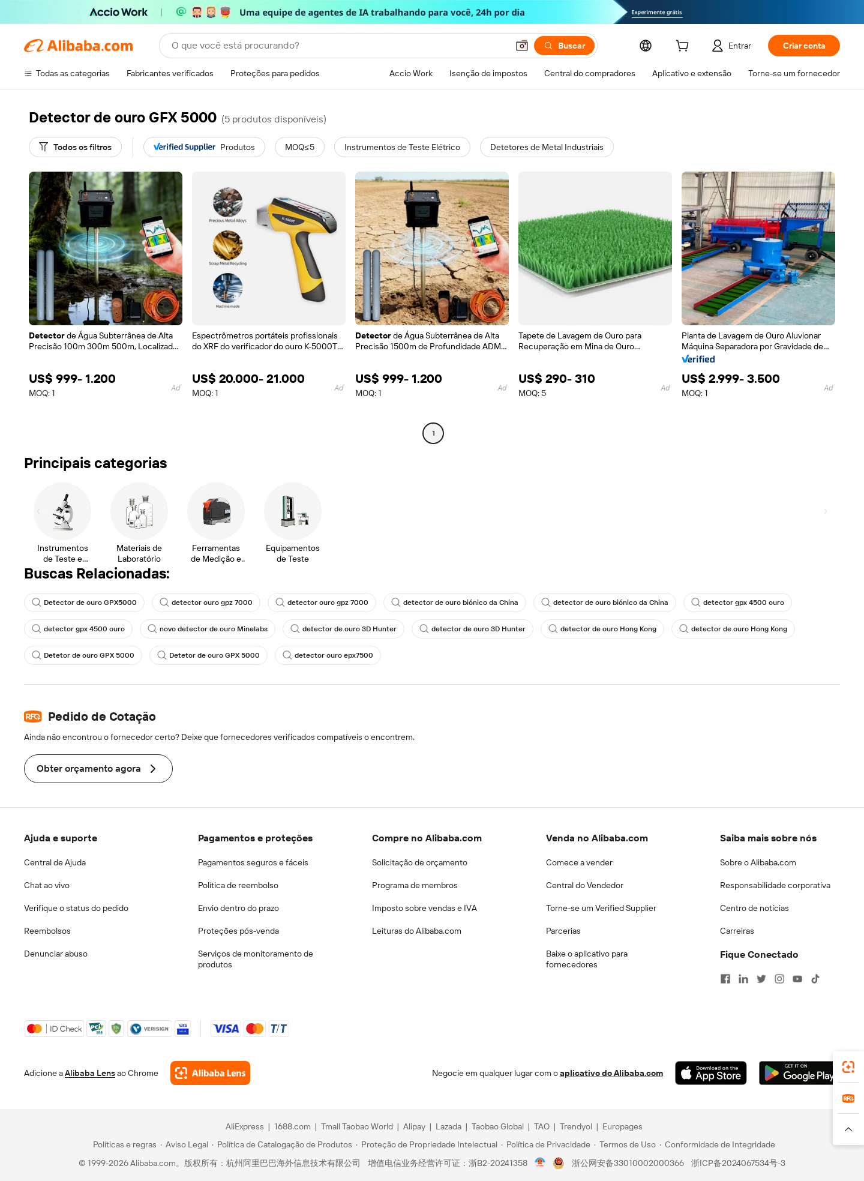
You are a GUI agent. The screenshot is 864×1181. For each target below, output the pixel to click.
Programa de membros (415, 885)
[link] (848, 1067)
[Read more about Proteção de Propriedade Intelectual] (426, 1144)
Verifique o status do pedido (76, 908)
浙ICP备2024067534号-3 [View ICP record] (738, 1163)
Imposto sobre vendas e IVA (424, 908)
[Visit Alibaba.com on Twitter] (761, 978)
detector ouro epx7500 (328, 655)
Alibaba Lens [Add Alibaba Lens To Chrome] (90, 1073)
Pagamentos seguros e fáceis (253, 862)
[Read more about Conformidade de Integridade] (717, 1144)
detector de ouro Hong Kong (602, 629)
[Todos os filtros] (75, 147)
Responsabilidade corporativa (775, 885)
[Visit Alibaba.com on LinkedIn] (743, 978)
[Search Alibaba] (338, 45)
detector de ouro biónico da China (454, 602)
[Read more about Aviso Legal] (184, 1144)
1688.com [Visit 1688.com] (292, 1126)
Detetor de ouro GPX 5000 (83, 655)
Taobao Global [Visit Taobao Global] (498, 1126)
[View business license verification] (540, 1163)
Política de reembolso (238, 885)
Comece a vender (579, 862)
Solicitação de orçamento (419, 862)
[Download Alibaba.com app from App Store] (711, 1073)
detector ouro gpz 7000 (206, 602)
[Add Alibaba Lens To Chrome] (210, 1073)
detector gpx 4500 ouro (737, 602)
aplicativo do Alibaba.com (611, 1073)
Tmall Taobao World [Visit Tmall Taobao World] (357, 1126)
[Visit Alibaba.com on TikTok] (815, 978)
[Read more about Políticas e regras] (123, 1144)
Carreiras (737, 931)
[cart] (685, 47)
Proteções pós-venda (238, 931)
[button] (522, 45)
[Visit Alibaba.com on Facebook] (725, 978)
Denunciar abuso (56, 953)
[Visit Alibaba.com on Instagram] (779, 978)
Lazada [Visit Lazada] (448, 1126)
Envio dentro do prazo (238, 908)
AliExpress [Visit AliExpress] (245, 1126)
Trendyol (576, 1126)
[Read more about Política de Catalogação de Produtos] (282, 1144)
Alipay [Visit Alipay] (414, 1126)
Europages (622, 1126)
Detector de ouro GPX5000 (84, 602)
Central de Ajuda (55, 862)
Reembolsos (47, 931)
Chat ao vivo (47, 885)
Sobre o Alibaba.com (758, 862)
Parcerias (563, 931)
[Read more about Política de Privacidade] (545, 1144)
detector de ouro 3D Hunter (343, 629)
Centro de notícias (754, 908)
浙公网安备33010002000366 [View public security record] (628, 1163)
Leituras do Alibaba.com (416, 931)
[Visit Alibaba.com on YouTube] (797, 978)
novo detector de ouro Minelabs (208, 629)
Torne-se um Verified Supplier (601, 908)
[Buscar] (564, 45)
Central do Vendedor (584, 885)
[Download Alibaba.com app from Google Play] (799, 1073)
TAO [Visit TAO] (542, 1126)
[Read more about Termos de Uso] (625, 1144)
